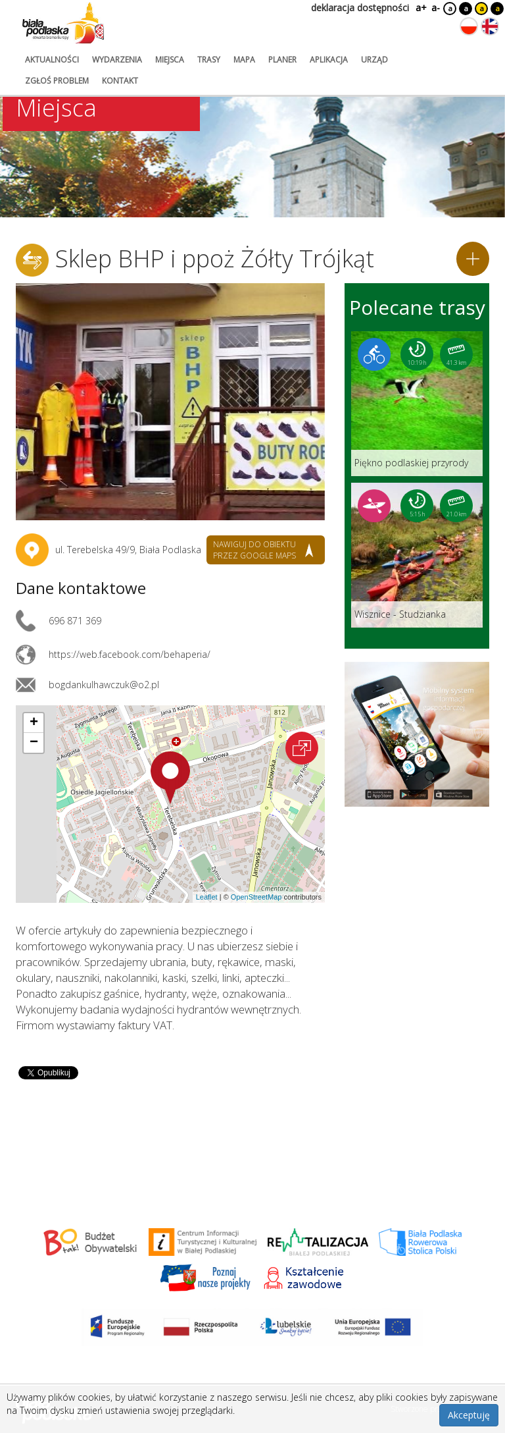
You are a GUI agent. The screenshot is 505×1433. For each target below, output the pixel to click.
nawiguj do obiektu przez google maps (254, 550)
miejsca (169, 59)
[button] (170, 777)
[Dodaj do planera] (472, 259)
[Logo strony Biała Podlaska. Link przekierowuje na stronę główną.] (63, 23)
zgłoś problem (57, 80)
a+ (420, 7)
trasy (208, 59)
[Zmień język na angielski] (490, 26)
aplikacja (329, 59)
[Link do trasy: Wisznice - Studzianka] (417, 555)
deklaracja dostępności (360, 7)
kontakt (120, 80)
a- (435, 7)
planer (282, 59)
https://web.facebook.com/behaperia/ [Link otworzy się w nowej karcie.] (129, 654)
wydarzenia (117, 59)
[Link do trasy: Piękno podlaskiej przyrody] (417, 403)
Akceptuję (469, 1415)
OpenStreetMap (256, 897)
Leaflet (207, 897)
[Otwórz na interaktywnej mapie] (301, 748)
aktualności (52, 59)
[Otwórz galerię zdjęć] (170, 401)
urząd (374, 59)
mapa (244, 59)
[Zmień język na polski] (469, 26)
